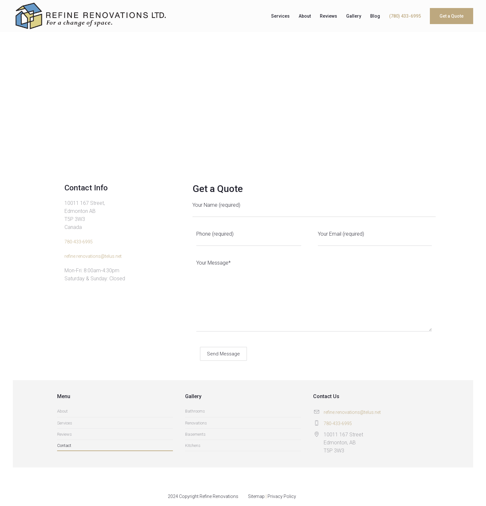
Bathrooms (195, 411)
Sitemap (256, 496)
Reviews (64, 434)
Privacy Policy (282, 496)
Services (64, 423)
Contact (64, 445)
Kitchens (192, 445)
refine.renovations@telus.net (93, 256)
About (62, 411)
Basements (195, 434)
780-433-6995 (78, 241)
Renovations (196, 423)
